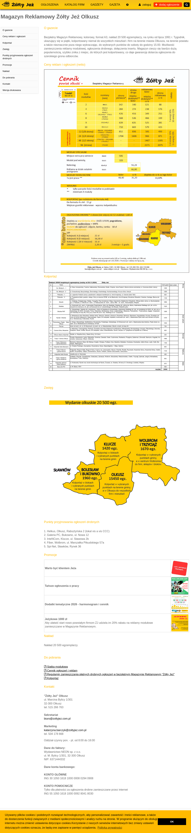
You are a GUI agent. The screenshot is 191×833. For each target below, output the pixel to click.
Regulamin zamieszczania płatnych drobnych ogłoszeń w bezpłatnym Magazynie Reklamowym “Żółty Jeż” (109, 674)
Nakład (6, 71)
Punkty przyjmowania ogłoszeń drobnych (18, 57)
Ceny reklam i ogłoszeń (14, 36)
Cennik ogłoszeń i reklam (60, 670)
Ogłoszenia (50, 4)
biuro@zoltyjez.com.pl (57, 718)
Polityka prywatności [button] (109, 827)
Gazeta (114, 4)
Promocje (7, 65)
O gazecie (8, 30)
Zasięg (6, 49)
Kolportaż (51, 678)
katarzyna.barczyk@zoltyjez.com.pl (65, 730)
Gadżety (97, 4)
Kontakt (6, 84)
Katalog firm (75, 4)
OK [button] (172, 821)
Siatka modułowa (56, 666)
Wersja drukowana (12, 90)
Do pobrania (9, 77)
